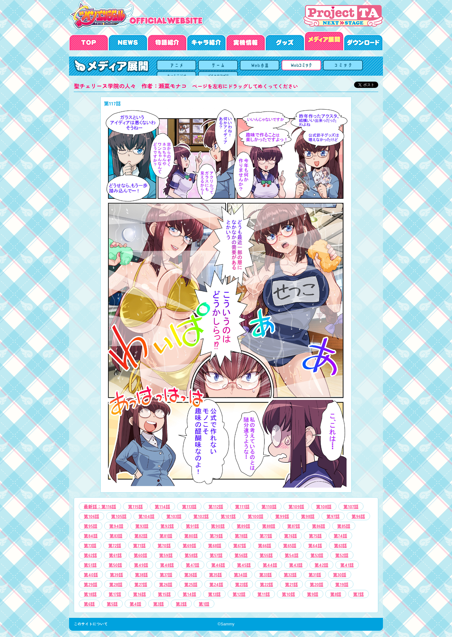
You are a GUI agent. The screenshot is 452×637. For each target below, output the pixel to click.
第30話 (339, 574)
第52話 (341, 555)
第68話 (214, 545)
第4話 (135, 604)
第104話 (146, 516)
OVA (203, 66)
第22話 (266, 584)
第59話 (166, 555)
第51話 (90, 565)
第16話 (139, 594)
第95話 (90, 526)
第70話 (164, 545)
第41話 (347, 565)
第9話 (312, 594)
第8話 (335, 594)
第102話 (201, 516)
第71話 (139, 545)
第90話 (218, 526)
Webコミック (267, 66)
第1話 (204, 604)
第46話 (218, 565)
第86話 (318, 526)
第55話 (266, 555)
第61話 (115, 555)
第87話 (293, 526)
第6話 (89, 604)
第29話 (90, 584)
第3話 (158, 604)
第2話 (181, 604)
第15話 (164, 594)
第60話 (140, 555)
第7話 (358, 594)
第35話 (215, 574)
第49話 (141, 565)
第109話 (296, 506)
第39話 (116, 574)
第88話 (268, 526)
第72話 (114, 545)
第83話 (116, 535)
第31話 (315, 574)
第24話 (216, 584)
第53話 (316, 555)
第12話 (239, 594)
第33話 (265, 574)
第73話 (90, 545)
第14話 (189, 594)
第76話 (290, 535)
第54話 (292, 555)
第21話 (291, 584)
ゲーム (235, 66)
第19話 (341, 584)
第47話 (192, 565)
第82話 (141, 535)
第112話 (215, 506)
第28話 (115, 584)
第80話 (191, 535)
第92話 (167, 526)
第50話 (115, 565)
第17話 (115, 594)
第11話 (263, 594)
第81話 (165, 535)
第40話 (91, 574)
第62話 (90, 555)
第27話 (140, 584)
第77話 (266, 535)
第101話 (228, 516)
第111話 (242, 506)
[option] (226, 294)
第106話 (91, 516)
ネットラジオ (331, 66)
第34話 (240, 574)
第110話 (269, 506)
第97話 (333, 516)
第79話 (216, 535)
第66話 (264, 545)
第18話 (90, 594)
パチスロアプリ (363, 66)
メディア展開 (171, 66)
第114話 (162, 506)
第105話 (118, 516)
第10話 (288, 594)
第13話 (214, 594)
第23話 (241, 584)
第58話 (191, 555)
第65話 (289, 545)
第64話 (315, 545)
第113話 (189, 506)
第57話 (216, 555)
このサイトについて (93, 624)
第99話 (282, 516)
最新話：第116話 (100, 506)
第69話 (189, 545)
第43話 (296, 565)
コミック (299, 66)
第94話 (116, 526)
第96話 (358, 516)
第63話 (340, 545)
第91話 (192, 526)
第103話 (173, 516)
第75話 (315, 535)
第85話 (343, 526)
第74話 (340, 535)
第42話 (321, 565)
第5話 (112, 604)
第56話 (241, 555)
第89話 (243, 526)
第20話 (316, 584)
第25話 (190, 584)
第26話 (165, 584)
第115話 (135, 506)
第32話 (290, 574)
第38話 (141, 574)
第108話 (323, 506)
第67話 (239, 545)
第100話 (255, 516)
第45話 (244, 565)
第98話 (308, 516)
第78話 (241, 535)
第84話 (91, 535)
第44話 (270, 565)
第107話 (350, 506)
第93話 (141, 526)
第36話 (190, 574)
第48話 (167, 565)
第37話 (166, 574)
